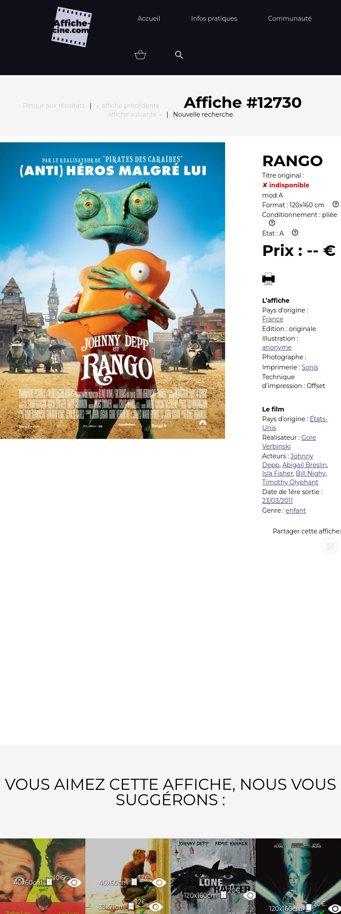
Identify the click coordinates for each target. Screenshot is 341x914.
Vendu (290, 895)
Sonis (310, 225)
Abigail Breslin (304, 323)
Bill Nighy (311, 331)
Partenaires (127, 868)
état (244, 895)
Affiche (197, 895)
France (273, 177)
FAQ (72, 868)
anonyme (277, 205)
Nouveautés (61, 895)
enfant (296, 368)
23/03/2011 (277, 358)
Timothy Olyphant (290, 340)
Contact (260, 868)
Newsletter (197, 868)
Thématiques (133, 895)
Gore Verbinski (289, 299)
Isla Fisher (277, 331)
